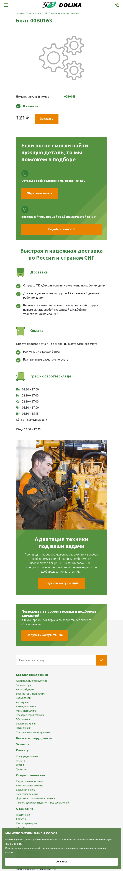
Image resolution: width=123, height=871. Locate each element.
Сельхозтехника (25, 789)
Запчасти (23, 744)
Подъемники (23, 727)
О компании (23, 814)
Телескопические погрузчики (33, 732)
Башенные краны (26, 723)
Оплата (20, 760)
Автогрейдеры (25, 689)
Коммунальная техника (29, 785)
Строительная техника (29, 781)
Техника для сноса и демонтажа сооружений (42, 802)
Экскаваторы (23, 685)
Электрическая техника (30, 715)
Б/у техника (23, 719)
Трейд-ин (21, 769)
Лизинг (20, 764)
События (21, 819)
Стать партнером (26, 823)
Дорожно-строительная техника (35, 798)
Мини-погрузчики (26, 710)
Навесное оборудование (34, 738)
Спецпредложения (27, 756)
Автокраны (22, 702)
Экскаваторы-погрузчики (30, 693)
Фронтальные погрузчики (31, 680)
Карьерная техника (27, 794)
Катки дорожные (26, 706)
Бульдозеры (23, 698)
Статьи (20, 827)
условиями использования (81, 848)
